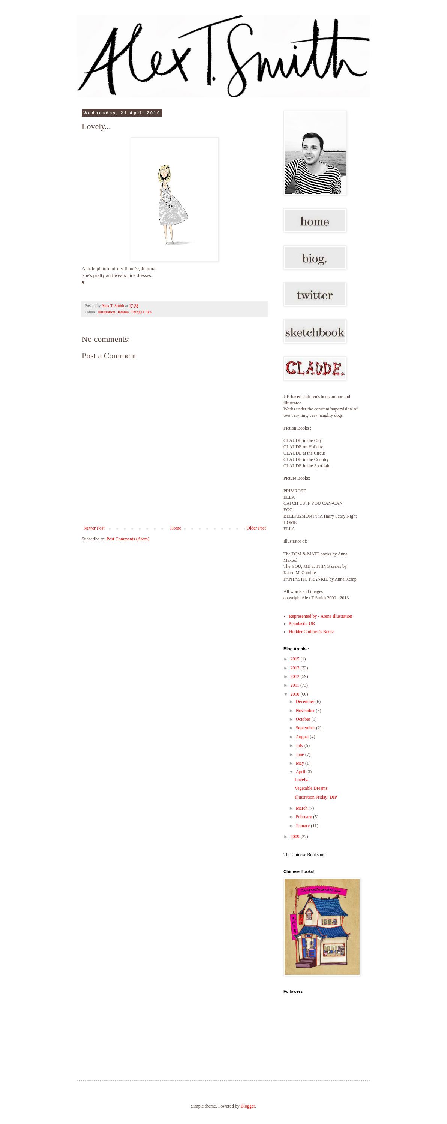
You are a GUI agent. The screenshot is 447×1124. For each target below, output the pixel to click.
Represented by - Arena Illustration (320, 616)
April (301, 771)
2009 (296, 836)
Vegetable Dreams (311, 788)
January (303, 825)
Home (175, 528)
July (300, 745)
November (306, 710)
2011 (296, 685)
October (304, 719)
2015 (296, 659)
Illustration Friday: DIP (316, 797)
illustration (106, 312)
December (305, 701)
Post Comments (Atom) (127, 539)
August (303, 736)
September (306, 727)
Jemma (123, 312)
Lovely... (302, 779)
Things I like (141, 312)
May (300, 763)
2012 (296, 676)
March (302, 808)
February (304, 816)
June (300, 754)
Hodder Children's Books (312, 631)
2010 (296, 694)
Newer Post (94, 528)
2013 (296, 668)
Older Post (256, 528)
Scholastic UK (302, 623)
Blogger (248, 1106)
